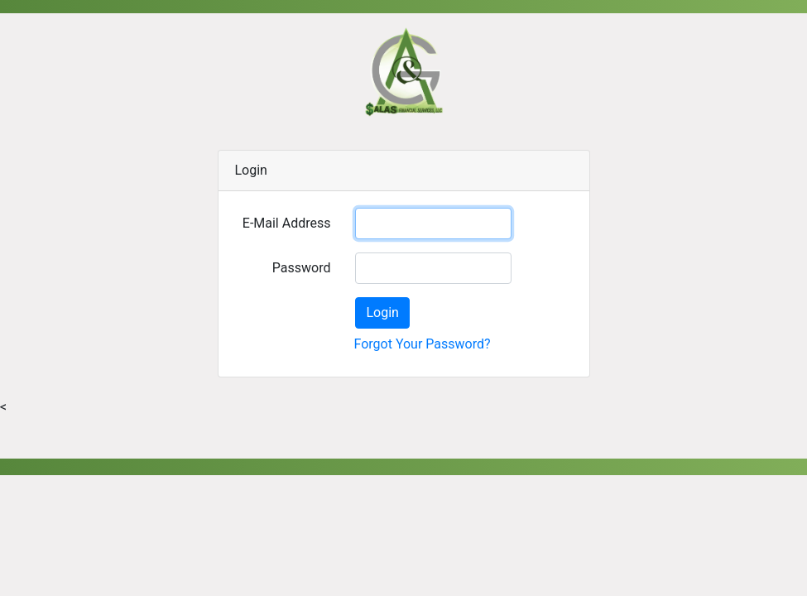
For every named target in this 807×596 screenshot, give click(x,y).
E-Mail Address (287, 223)
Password (301, 268)
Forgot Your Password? (421, 344)
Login (382, 312)
